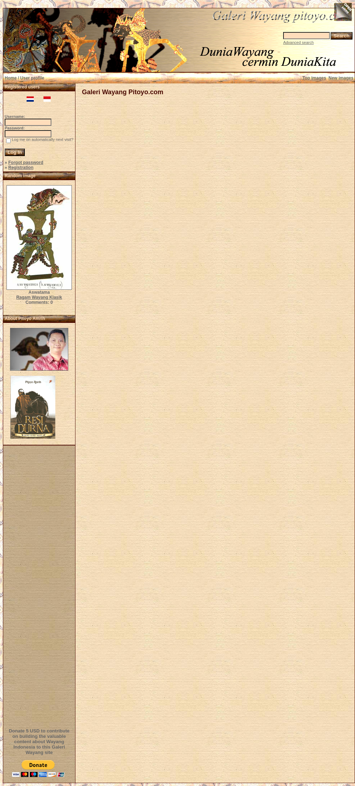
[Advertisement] (40, 586)
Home (11, 78)
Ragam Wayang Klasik (39, 297)
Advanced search (298, 42)
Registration (20, 167)
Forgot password (25, 162)
